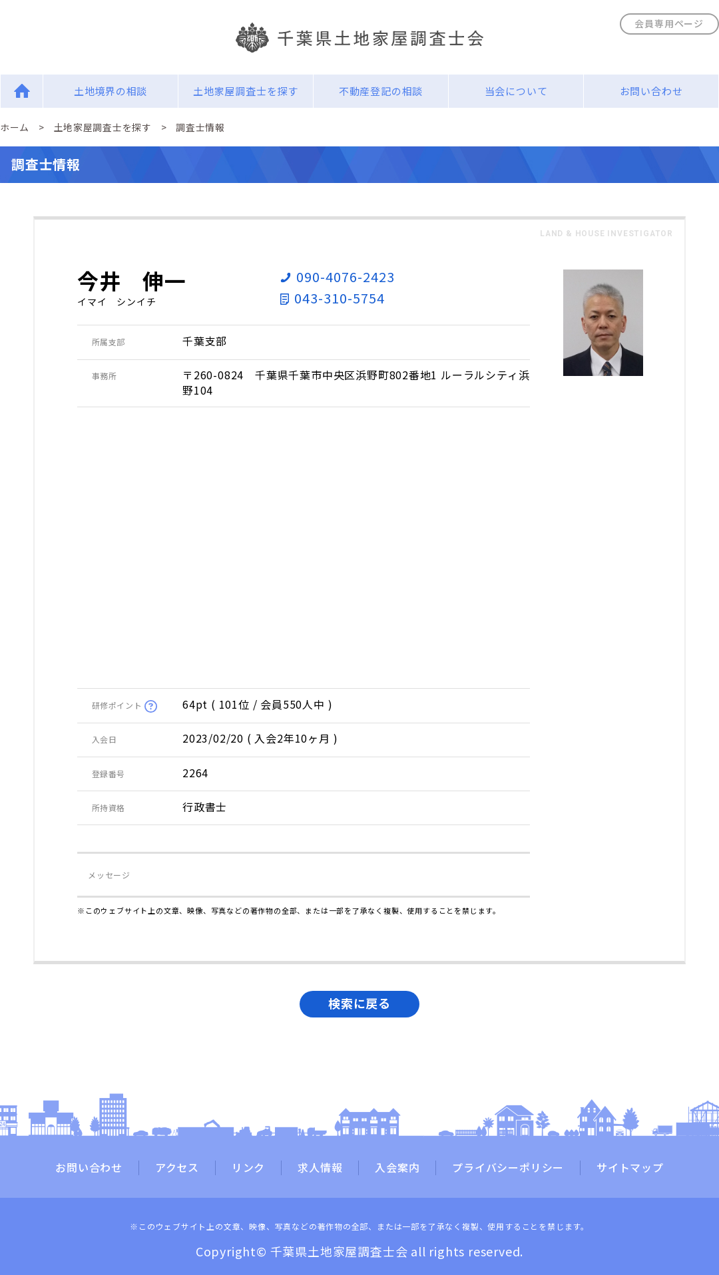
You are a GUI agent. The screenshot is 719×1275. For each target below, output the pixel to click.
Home (21, 91)
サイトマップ (630, 1168)
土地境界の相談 (111, 91)
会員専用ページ (669, 23)
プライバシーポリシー (508, 1168)
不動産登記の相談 (381, 91)
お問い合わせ (651, 91)
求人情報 (320, 1168)
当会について (516, 91)
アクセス (177, 1168)
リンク (248, 1168)
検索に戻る (359, 1002)
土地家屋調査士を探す (245, 91)
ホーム (14, 127)
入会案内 (397, 1168)
